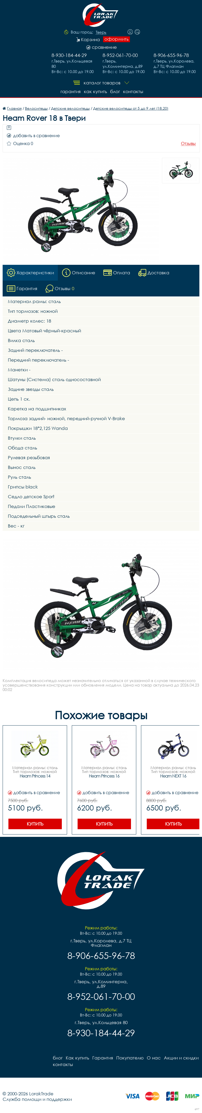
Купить (35, 824)
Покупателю (130, 1058)
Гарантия (70, 91)
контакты (133, 91)
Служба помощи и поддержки (37, 1099)
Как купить (95, 91)
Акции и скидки (181, 1058)
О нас (154, 1058)
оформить (116, 39)
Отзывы (188, 143)
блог (115, 91)
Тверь (101, 32)
